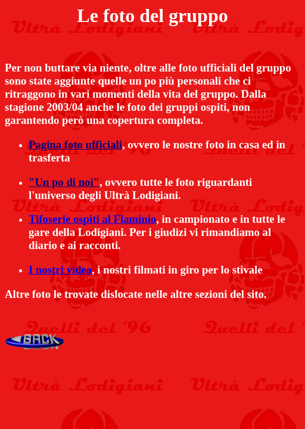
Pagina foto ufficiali (75, 144)
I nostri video (60, 269)
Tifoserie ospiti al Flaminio (92, 219)
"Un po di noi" (64, 182)
